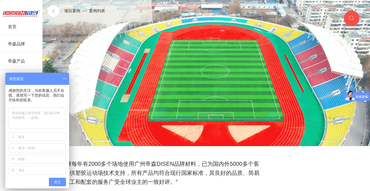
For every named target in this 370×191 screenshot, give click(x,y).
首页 (12, 26)
